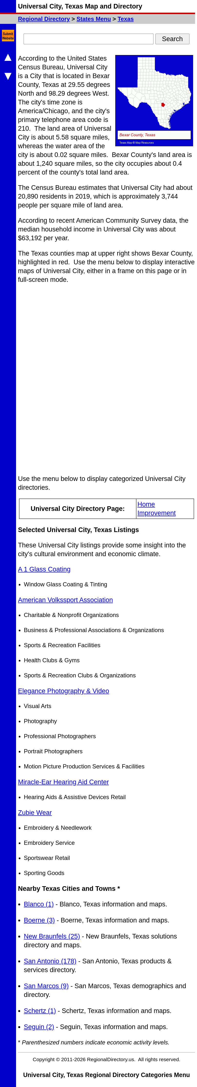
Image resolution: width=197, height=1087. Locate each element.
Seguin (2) (39, 1027)
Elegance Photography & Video (63, 691)
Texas (125, 19)
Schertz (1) (40, 1010)
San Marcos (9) (46, 986)
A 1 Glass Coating (44, 569)
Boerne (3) (39, 920)
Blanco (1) (39, 904)
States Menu (94, 19)
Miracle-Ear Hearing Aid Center (63, 782)
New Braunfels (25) (52, 936)
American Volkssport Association (65, 600)
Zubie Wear (35, 812)
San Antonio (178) (50, 961)
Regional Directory (44, 19)
